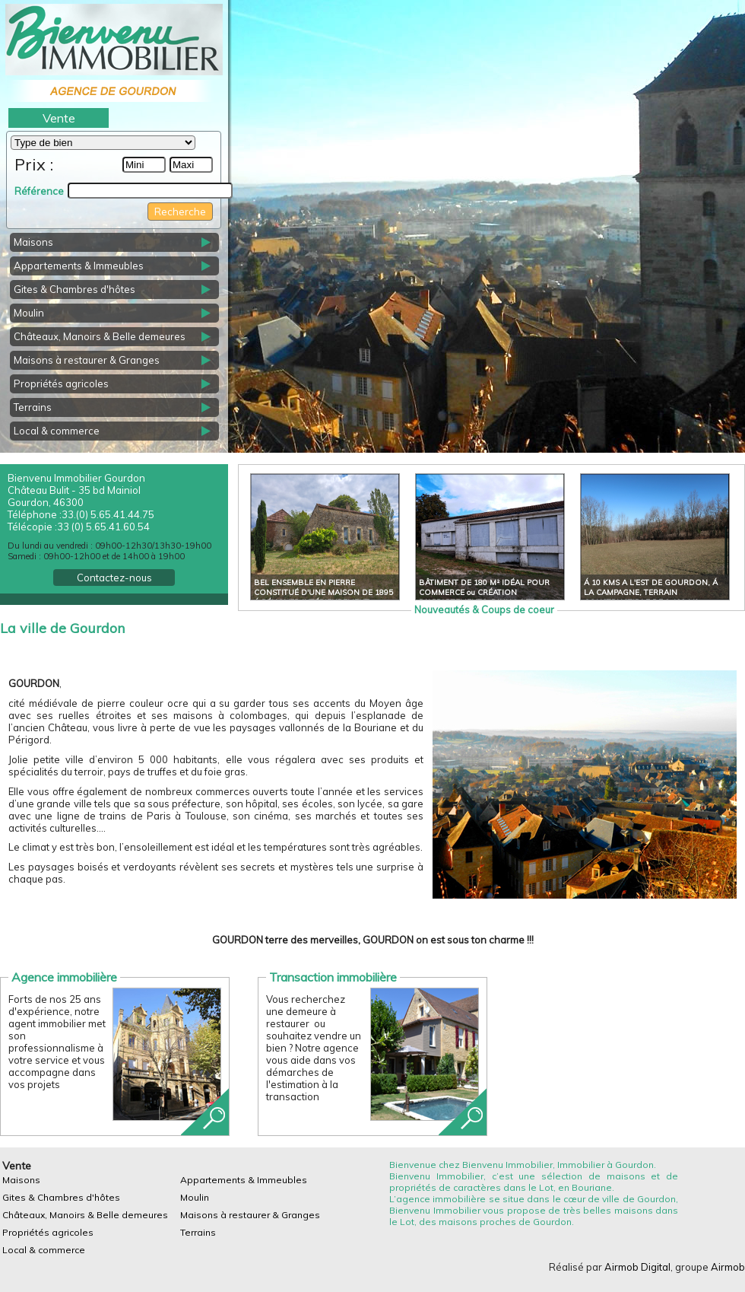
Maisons (33, 242)
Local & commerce (57, 431)
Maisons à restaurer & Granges (87, 360)
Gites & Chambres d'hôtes (74, 289)
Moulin (29, 313)
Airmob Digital (637, 1267)
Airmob (728, 1267)
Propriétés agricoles (61, 383)
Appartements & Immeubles (79, 265)
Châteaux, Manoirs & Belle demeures (99, 336)
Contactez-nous (114, 577)
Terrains (33, 407)
